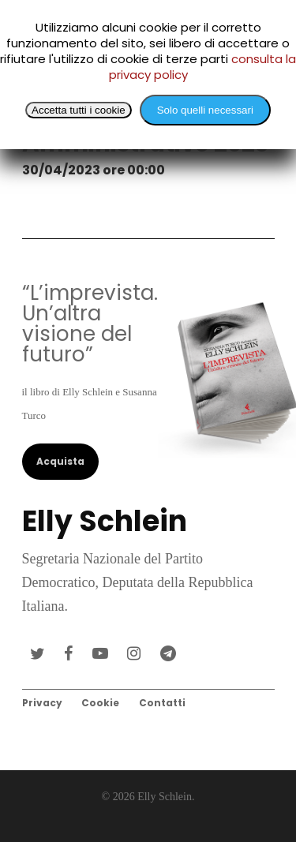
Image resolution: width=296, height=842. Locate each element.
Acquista (60, 461)
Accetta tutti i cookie (79, 110)
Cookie (100, 702)
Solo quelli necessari (205, 110)
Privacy (42, 702)
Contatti (162, 702)
